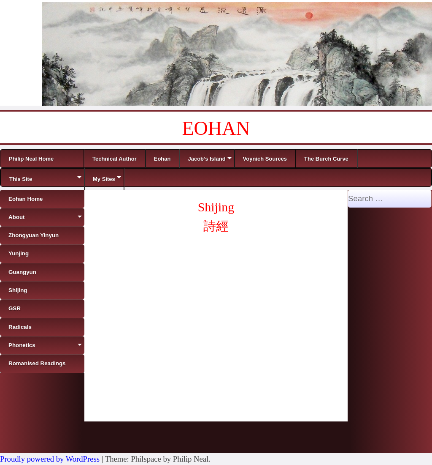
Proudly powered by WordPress (50, 458)
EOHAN (216, 128)
